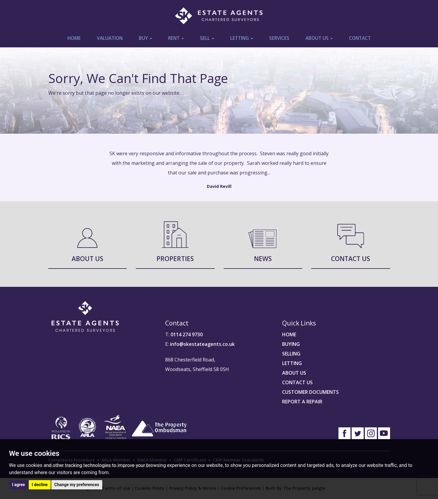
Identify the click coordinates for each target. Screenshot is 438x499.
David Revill (219, 186)
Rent (176, 38)
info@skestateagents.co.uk (202, 344)
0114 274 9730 (187, 334)
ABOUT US (294, 373)
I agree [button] (18, 484)
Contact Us (350, 258)
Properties (175, 258)
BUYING (291, 344)
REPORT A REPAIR (302, 401)
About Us (319, 38)
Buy (145, 38)
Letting (241, 38)
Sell (207, 38)
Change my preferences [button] (76, 484)
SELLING (291, 353)
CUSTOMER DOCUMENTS (310, 392)
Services (279, 38)
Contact (360, 38)
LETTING (292, 363)
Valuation (110, 38)
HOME (289, 334)
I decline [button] (40, 484)
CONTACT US (297, 382)
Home (74, 38)
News (263, 258)
